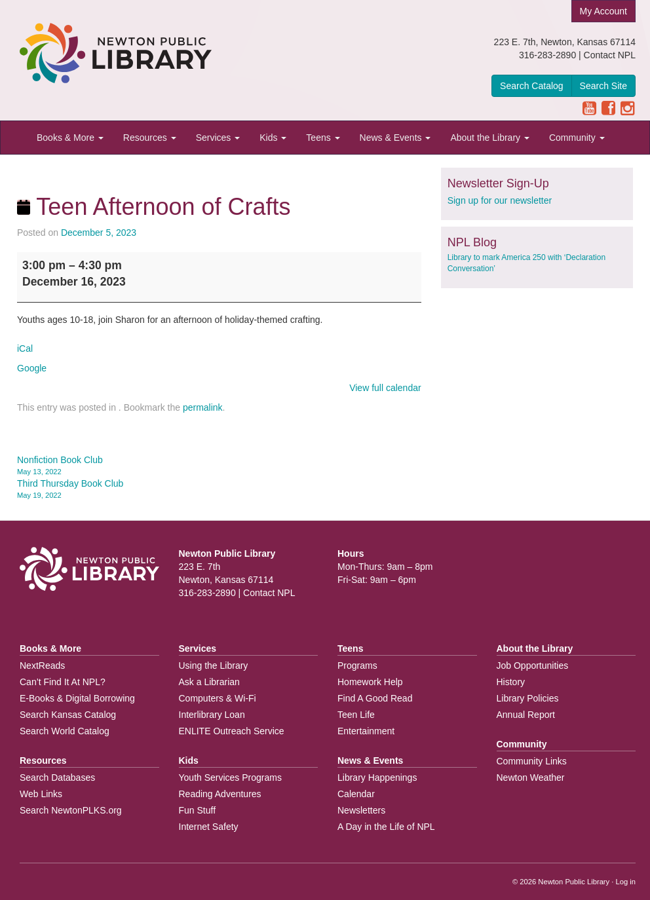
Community (577, 137)
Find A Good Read (374, 698)
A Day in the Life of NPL (386, 826)
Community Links (532, 761)
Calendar (356, 794)
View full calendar (385, 388)
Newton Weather (531, 777)
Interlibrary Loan (212, 714)
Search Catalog (532, 86)
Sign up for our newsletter (500, 200)
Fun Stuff (197, 810)
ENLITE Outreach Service (231, 731)
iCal (25, 348)
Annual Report (526, 714)
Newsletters (361, 810)
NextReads (42, 665)
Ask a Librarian (209, 682)
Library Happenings (377, 777)
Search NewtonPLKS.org (71, 810)
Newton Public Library (573, 882)
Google (32, 368)
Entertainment (365, 731)
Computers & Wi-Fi (217, 698)
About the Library (489, 137)
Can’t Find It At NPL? (62, 682)
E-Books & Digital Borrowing (77, 698)
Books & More (70, 137)
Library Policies (528, 698)
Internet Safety (209, 826)
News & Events (395, 137)
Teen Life (356, 714)
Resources (149, 137)
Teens (322, 137)
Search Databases (57, 777)
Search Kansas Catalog (68, 714)
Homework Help (370, 682)
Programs (357, 665)
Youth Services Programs (230, 777)
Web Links (41, 794)
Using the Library (213, 665)
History (511, 682)
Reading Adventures (220, 794)
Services (218, 137)
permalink (203, 407)
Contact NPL (610, 55)
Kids (272, 137)
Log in (626, 882)
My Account (603, 11)
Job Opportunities (533, 665)
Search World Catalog (64, 731)
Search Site (603, 86)
